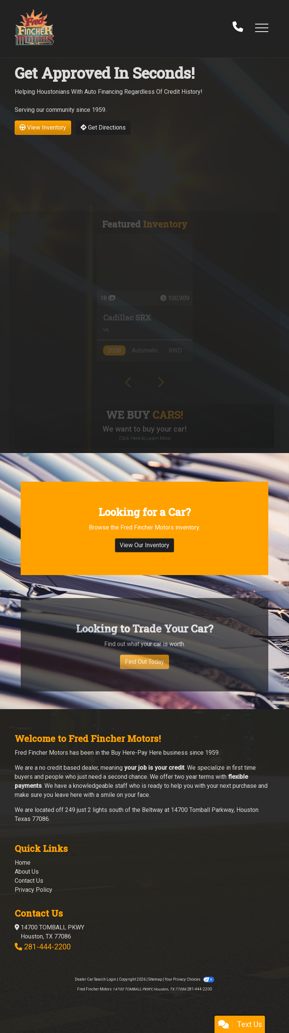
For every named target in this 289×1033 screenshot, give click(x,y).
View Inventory (43, 127)
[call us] (238, 27)
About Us (27, 871)
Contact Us (29, 880)
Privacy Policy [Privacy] (33, 889)
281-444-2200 (47, 946)
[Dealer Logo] (34, 27)
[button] (261, 27)
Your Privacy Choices (189, 979)
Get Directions (103, 127)
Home (22, 862)
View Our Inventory (144, 551)
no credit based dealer (68, 767)
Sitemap (155, 979)
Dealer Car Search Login (95, 979)
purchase (245, 785)
